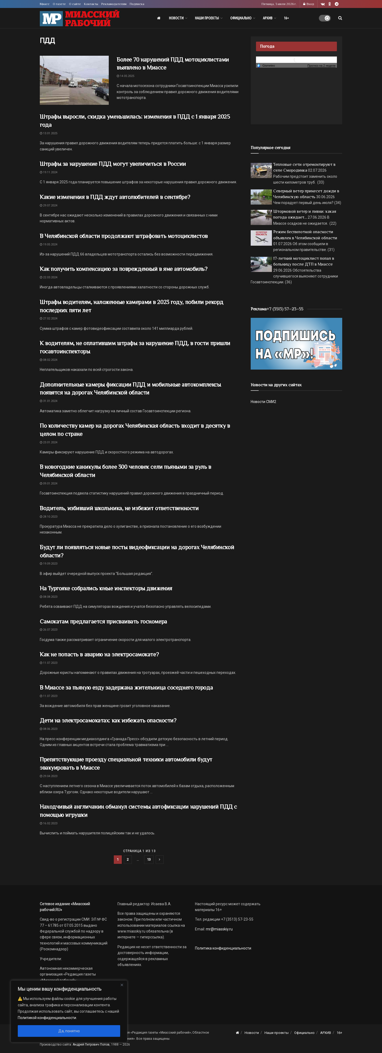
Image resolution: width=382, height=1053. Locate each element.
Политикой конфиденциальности (47, 1018)
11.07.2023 (48, 663)
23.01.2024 (48, 442)
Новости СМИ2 (263, 402)
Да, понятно (69, 1031)
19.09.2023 (48, 563)
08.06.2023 (48, 729)
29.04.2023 (48, 776)
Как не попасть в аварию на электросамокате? (99, 654)
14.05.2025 (125, 76)
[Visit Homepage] (79, 18)
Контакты (91, 4)
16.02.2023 (48, 823)
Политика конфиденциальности (223, 948)
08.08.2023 (48, 597)
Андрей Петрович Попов (91, 1044)
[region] (69, 1011)
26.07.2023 (48, 629)
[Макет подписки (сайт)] (296, 343)
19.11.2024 (48, 172)
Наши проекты (207, 18)
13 (149, 859)
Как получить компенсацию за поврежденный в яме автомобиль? (123, 269)
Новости (176, 18)
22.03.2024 (48, 277)
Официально (240, 18)
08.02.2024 (48, 360)
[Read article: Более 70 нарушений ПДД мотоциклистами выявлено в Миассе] (74, 80)
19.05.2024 (48, 244)
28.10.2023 (48, 516)
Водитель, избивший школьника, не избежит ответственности (119, 508)
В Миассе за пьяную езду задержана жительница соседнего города (126, 687)
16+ (286, 18)
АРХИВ (267, 18)
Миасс (45, 4)
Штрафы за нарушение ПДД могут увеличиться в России (113, 164)
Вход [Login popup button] (308, 4)
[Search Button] (340, 18)
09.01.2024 (48, 483)
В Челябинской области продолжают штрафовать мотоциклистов (124, 236)
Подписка (137, 4)
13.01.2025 (48, 133)
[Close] (122, 985)
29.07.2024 (48, 205)
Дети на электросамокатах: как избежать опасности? (108, 720)
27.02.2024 (48, 318)
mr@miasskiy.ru (219, 929)
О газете (59, 4)
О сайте (75, 4)
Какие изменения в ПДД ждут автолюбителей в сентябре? (115, 197)
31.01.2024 (48, 401)
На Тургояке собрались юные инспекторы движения (106, 588)
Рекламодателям (114, 4)
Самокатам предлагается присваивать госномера (103, 621)
